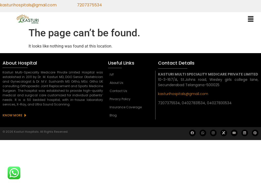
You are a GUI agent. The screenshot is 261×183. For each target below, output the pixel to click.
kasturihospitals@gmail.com (183, 93)
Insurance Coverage (126, 107)
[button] (251, 19)
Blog (113, 115)
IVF (112, 74)
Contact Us (118, 91)
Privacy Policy (120, 99)
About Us (116, 83)
